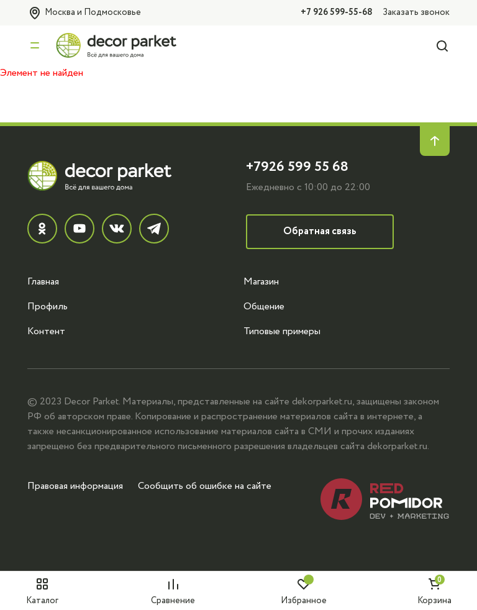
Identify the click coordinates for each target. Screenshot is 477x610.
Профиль (47, 306)
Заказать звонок (416, 12)
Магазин (261, 281)
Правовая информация (75, 486)
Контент (46, 331)
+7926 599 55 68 (297, 166)
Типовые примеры (281, 331)
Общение (263, 306)
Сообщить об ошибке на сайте (204, 486)
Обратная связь (320, 231)
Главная (43, 281)
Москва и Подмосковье (84, 13)
